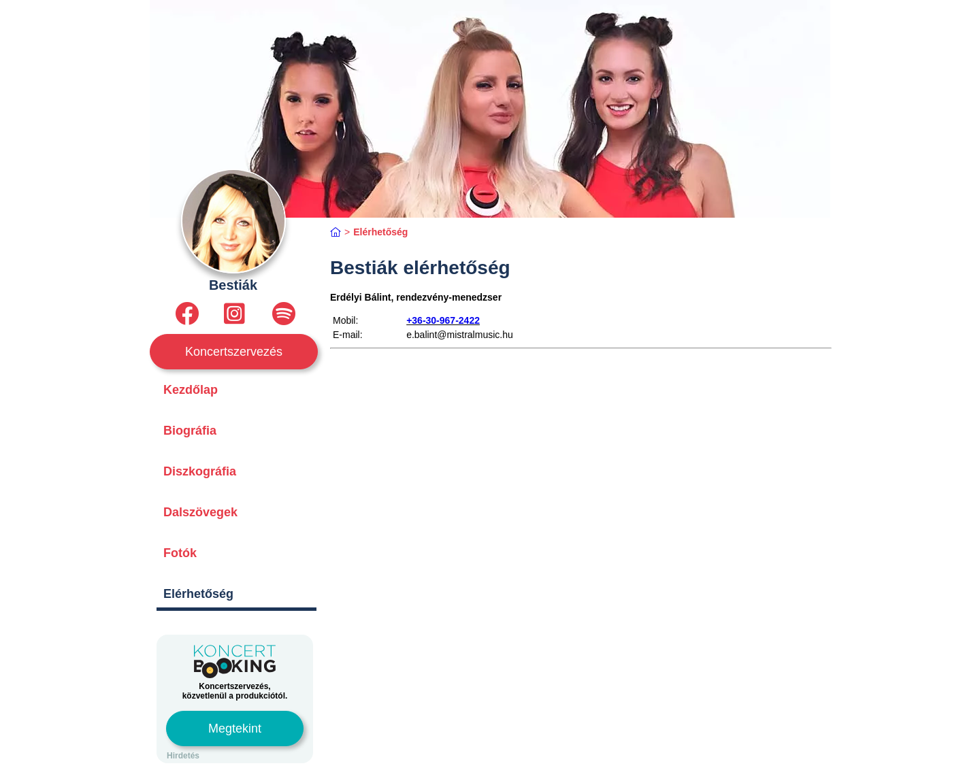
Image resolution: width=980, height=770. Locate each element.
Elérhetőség (198, 594)
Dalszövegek (200, 512)
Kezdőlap (190, 390)
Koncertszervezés (233, 351)
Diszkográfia (199, 471)
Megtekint (234, 728)
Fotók (180, 553)
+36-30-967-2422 (443, 320)
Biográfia (189, 430)
